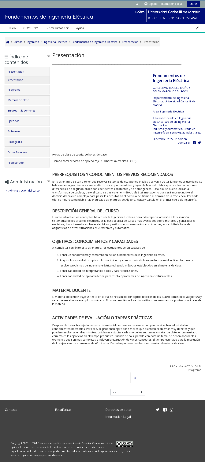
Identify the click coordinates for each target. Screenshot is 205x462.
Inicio (12, 28)
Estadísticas (63, 403)
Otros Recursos (20, 152)
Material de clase (21, 100)
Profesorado (18, 162)
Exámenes (16, 131)
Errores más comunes (24, 110)
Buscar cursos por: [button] (57, 28)
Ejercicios (16, 121)
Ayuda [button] (80, 28)
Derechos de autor (118, 403)
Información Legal (118, 410)
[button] (137, 3)
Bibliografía (17, 142)
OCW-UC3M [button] (30, 28)
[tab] (27, 71)
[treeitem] (27, 196)
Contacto (11, 403)
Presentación (18, 71)
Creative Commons (93, 436)
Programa (16, 89)
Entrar (193, 4)
